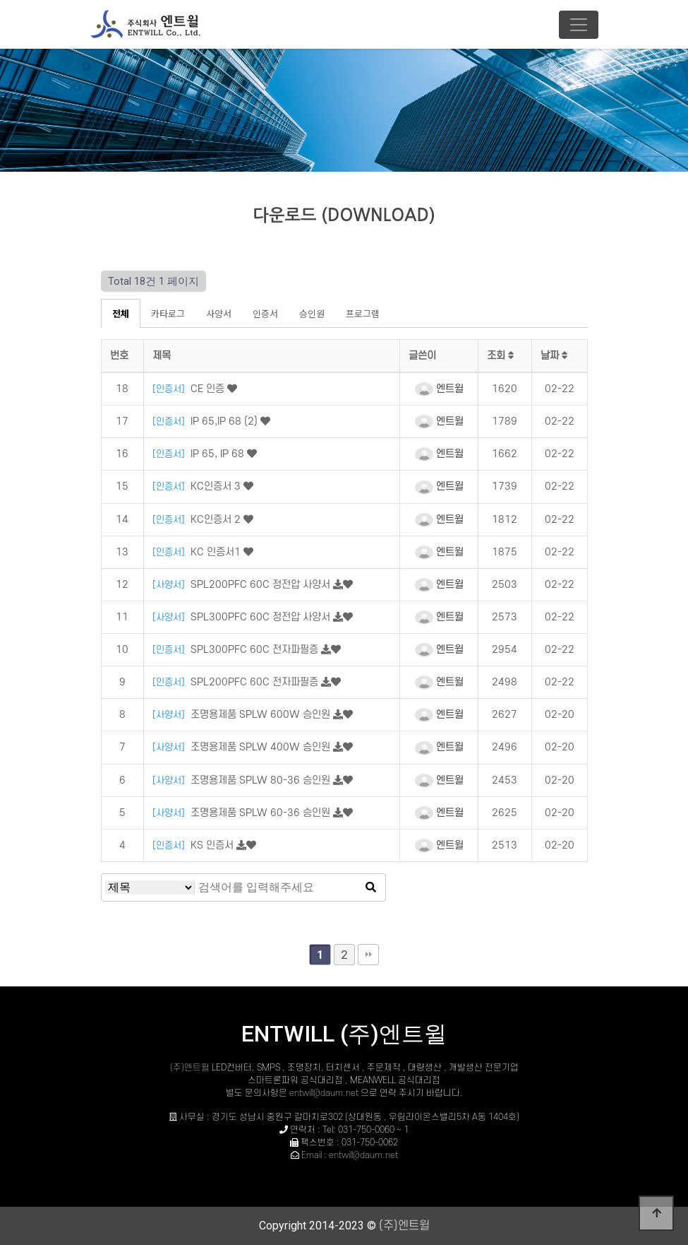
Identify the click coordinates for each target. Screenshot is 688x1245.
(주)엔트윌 (191, 1068)
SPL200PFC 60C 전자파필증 (256, 682)
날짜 (554, 356)
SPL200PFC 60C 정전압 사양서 (262, 585)
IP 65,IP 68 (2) (225, 421)
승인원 (312, 313)
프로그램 (363, 313)
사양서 (218, 313)
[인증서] (170, 389)
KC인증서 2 (217, 520)
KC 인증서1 (217, 552)
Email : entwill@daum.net (349, 1155)
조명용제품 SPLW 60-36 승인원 (262, 813)
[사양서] (170, 584)
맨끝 (368, 954)
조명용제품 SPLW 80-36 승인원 (262, 780)
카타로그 (168, 313)
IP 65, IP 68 (219, 454)
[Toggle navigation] (578, 25)
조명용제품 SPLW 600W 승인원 (262, 715)
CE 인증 (209, 389)
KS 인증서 (213, 845)
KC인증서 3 (217, 486)
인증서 (265, 313)
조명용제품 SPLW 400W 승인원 (262, 747)
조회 (500, 356)
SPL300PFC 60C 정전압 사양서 (262, 617)
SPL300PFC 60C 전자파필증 (256, 650)
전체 (120, 313)
